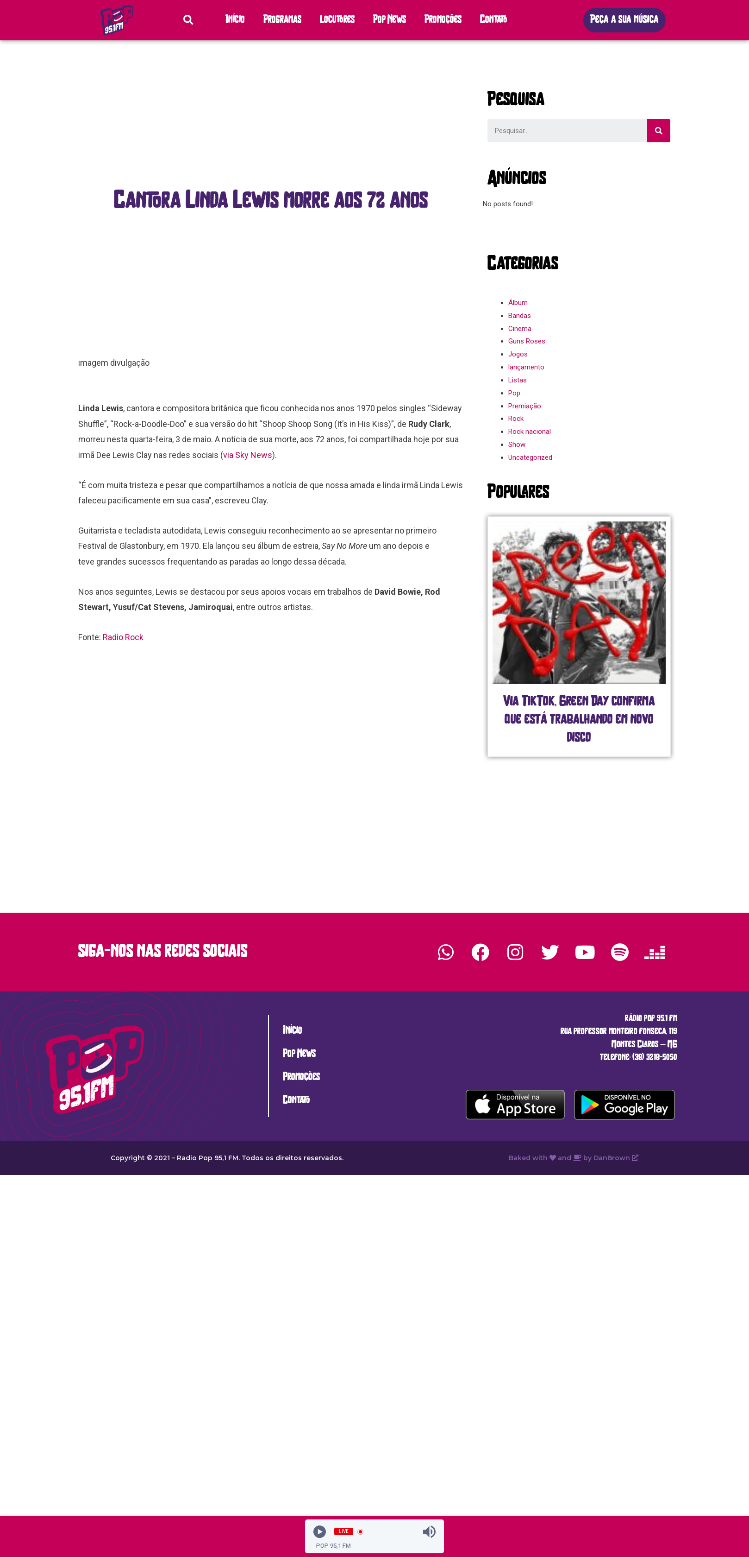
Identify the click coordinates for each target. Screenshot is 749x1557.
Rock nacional (529, 431)
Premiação (524, 406)
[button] (624, 20)
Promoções (443, 20)
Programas (282, 20)
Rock (516, 418)
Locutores (337, 20)
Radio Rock (123, 637)
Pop (514, 393)
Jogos (518, 354)
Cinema (519, 328)
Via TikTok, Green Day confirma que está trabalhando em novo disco (579, 720)
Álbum (518, 303)
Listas (517, 380)
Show (516, 444)
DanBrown (615, 1158)
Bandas (519, 315)
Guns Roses (526, 341)
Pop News (389, 20)
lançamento (526, 367)
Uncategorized (530, 457)
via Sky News (247, 455)
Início (235, 20)
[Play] (319, 1531)
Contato (493, 20)
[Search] (658, 130)
